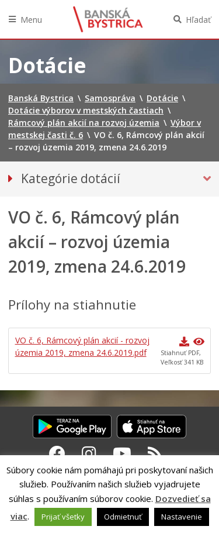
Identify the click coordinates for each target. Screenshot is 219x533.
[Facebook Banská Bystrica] (57, 453)
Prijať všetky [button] (63, 516)
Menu (31, 19)
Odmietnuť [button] (123, 516)
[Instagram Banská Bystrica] (89, 453)
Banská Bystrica (108, 19)
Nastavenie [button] (181, 516)
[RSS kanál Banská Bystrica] (155, 453)
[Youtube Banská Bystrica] (122, 453)
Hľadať (198, 19)
